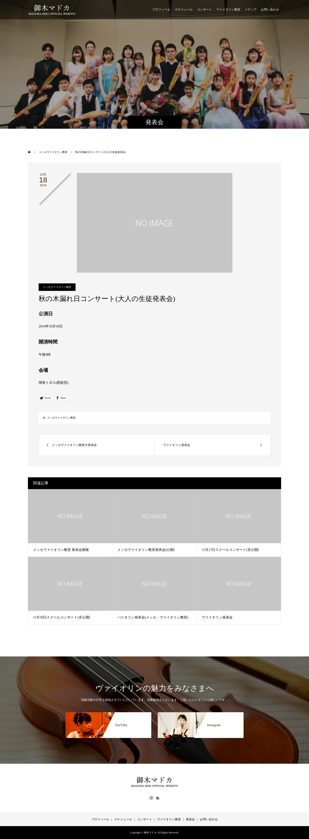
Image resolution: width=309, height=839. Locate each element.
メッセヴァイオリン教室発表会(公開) (146, 550)
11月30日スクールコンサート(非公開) (61, 617)
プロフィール (161, 9)
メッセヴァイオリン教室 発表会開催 (61, 550)
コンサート (204, 9)
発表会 (190, 819)
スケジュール (184, 9)
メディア (251, 9)
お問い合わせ (270, 9)
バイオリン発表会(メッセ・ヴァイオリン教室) (152, 617)
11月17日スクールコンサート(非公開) (230, 550)
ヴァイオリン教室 (228, 9)
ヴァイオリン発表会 (217, 617)
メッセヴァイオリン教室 (57, 287)
